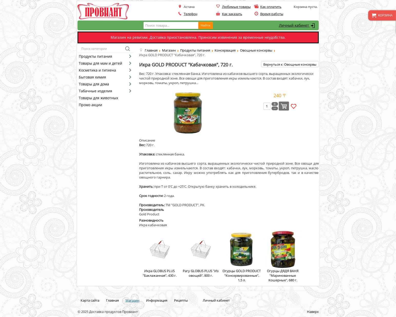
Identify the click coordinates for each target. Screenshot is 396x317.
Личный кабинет (297, 26)
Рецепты (181, 300)
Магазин (132, 300)
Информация (156, 300)
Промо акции (90, 104)
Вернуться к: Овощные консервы (289, 64)
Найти (205, 25)
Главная (112, 300)
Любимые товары (236, 6)
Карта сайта (90, 300)
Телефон (190, 14)
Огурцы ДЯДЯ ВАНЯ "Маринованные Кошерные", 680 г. (283, 256)
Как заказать (232, 14)
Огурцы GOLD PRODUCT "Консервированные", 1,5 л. (242, 256)
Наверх (313, 311)
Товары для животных (98, 97)
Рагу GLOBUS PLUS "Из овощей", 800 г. (200, 254)
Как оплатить (271, 6)
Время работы (271, 14)
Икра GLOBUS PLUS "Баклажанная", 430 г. (159, 254)
